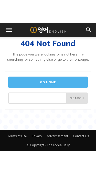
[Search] (77, 98)
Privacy (37, 136)
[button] (9, 30)
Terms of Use (17, 136)
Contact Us (81, 136)
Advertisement (57, 136)
